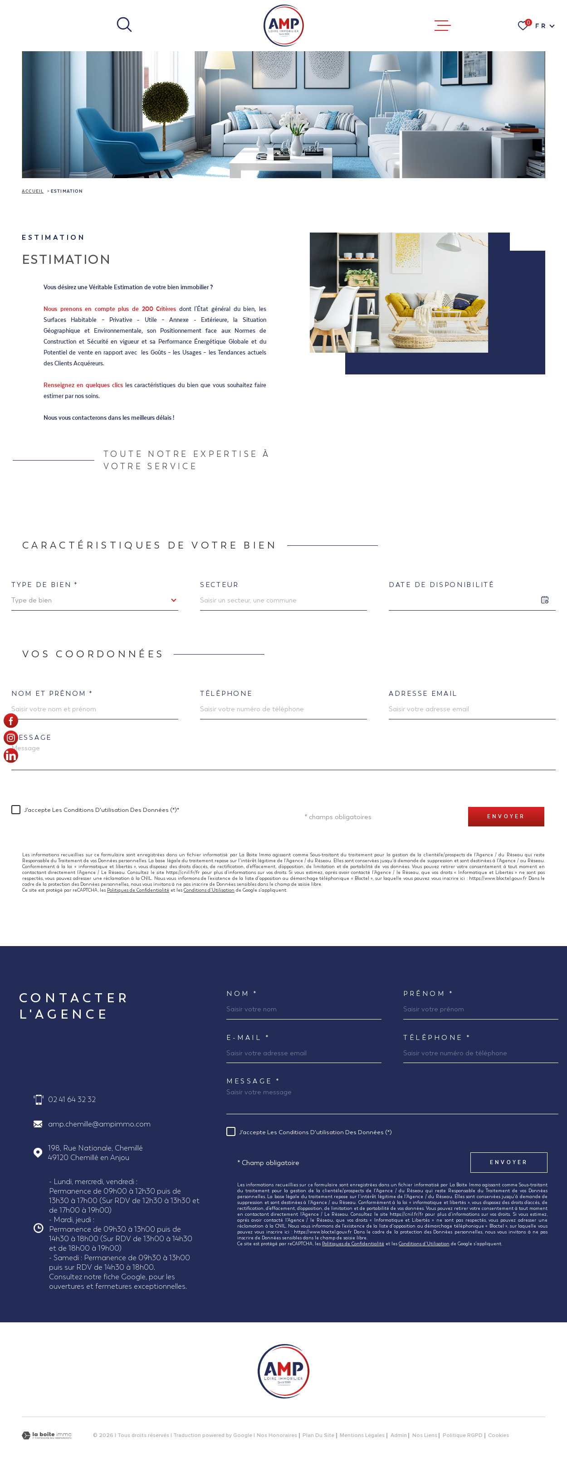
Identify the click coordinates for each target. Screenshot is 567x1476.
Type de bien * (44, 584)
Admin (399, 1435)
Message (31, 737)
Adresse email (423, 693)
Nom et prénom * (52, 693)
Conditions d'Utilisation (209, 890)
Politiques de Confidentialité (138, 890)
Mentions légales (362, 1435)
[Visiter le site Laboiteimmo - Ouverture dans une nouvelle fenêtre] (46, 1435)
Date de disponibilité (441, 584)
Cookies (498, 1435)
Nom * (242, 993)
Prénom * (428, 993)
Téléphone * (437, 1037)
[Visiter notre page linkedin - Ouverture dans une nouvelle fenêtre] (11, 755)
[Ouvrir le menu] (443, 26)
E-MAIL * (248, 1037)
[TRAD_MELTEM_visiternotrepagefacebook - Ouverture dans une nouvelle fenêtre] (11, 721)
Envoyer (506, 816)
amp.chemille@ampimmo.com (99, 1124)
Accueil (33, 191)
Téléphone (226, 693)
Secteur (219, 584)
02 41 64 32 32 (72, 1099)
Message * (253, 1081)
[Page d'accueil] (283, 26)
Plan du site (318, 1435)
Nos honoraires (277, 1435)
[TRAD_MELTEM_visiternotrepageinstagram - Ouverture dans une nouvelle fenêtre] (11, 738)
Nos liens (424, 1435)
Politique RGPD (463, 1435)
